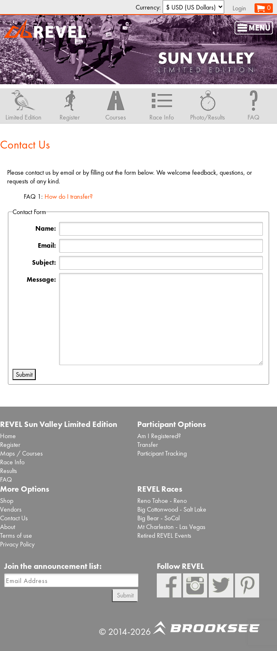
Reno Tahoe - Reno (162, 500)
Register (10, 444)
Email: (47, 245)
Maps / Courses (21, 453)
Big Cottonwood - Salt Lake (171, 509)
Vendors (11, 509)
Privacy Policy (17, 544)
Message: (41, 279)
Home (8, 436)
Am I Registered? (159, 436)
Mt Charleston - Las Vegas (171, 526)
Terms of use (16, 535)
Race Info (12, 462)
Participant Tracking (162, 453)
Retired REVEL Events (164, 535)
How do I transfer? (69, 196)
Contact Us (14, 518)
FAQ (6, 479)
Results (8, 470)
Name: (45, 228)
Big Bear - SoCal (158, 518)
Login (239, 8)
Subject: (44, 262)
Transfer (147, 444)
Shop (6, 500)
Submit (125, 595)
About (7, 526)
